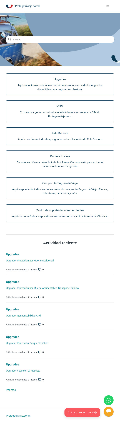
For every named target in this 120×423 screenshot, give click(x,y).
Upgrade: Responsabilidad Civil (23, 315)
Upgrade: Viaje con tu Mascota (23, 370)
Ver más (11, 389)
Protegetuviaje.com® (18, 415)
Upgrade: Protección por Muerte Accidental (30, 260)
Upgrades (12, 254)
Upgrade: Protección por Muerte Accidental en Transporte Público (42, 288)
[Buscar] (60, 39)
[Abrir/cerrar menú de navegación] (107, 6)
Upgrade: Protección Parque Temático (27, 343)
